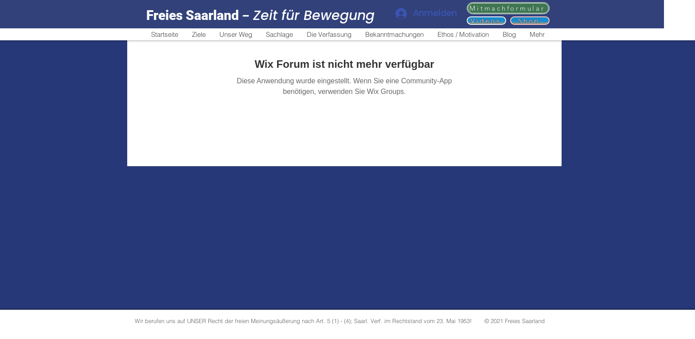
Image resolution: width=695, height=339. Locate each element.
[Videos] (486, 20)
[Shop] (530, 20)
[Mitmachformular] (508, 8)
